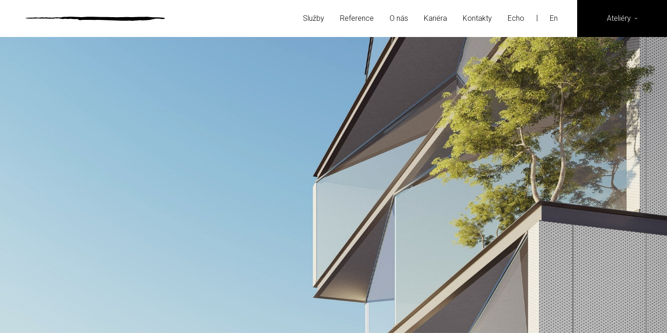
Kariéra (435, 18)
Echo (516, 18)
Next (557, 185)
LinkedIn (615, 312)
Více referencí (333, 247)
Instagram (593, 312)
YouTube (638, 312)
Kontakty (477, 18)
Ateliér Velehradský (95, 18)
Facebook (570, 312)
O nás (399, 18)
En (555, 18)
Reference (357, 18)
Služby (313, 18)
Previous (110, 185)
